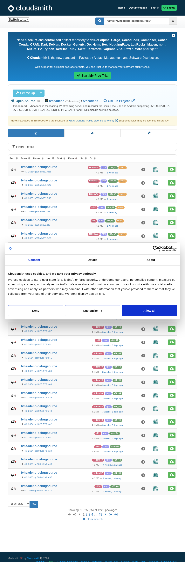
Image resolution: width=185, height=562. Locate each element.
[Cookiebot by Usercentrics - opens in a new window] (160, 248)
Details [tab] (92, 259)
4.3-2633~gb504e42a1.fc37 (38, 477)
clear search (92, 519)
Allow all (149, 310)
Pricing (121, 7)
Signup (169, 7)
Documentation (138, 7)
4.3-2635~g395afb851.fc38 (37, 172)
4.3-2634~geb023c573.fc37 (38, 331)
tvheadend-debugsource (39, 167)
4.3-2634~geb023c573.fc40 (38, 384)
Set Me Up (25, 93)
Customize (92, 310)
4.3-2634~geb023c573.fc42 (38, 424)
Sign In (155, 7)
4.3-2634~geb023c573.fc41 (38, 358)
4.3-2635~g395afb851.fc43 (37, 198)
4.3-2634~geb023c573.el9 (37, 344)
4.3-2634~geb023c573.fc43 (38, 411)
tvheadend (90, 101)
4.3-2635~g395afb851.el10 (37, 211)
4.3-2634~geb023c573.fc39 (38, 397)
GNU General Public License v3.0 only (91, 120)
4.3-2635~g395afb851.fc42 (37, 185)
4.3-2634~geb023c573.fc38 (38, 371)
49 (100, 514)
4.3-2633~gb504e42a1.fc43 (38, 464)
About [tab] (151, 259)
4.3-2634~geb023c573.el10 (38, 451)
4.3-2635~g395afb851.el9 (37, 225)
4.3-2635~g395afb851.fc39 (37, 238)
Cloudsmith (33, 558)
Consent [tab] (34, 259)
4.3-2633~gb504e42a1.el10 (38, 490)
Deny (35, 310)
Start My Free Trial (92, 75)
